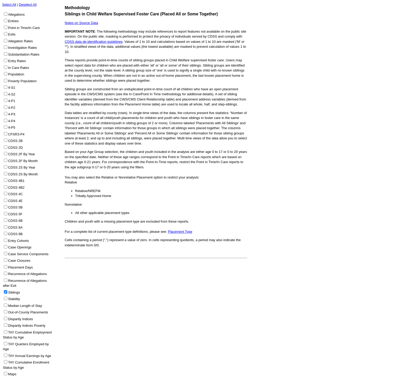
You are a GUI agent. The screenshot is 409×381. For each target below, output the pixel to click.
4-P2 (11, 108)
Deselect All (28, 5)
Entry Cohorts (18, 241)
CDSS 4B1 (16, 181)
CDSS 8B (15, 234)
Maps (12, 374)
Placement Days (20, 267)
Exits (11, 34)
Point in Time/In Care (24, 28)
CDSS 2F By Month (23, 161)
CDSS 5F (15, 214)
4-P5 (11, 127)
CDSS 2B (15, 141)
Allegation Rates (20, 41)
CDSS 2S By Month (23, 174)
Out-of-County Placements (28, 312)
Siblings (14, 292)
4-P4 (11, 121)
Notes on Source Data (81, 23)
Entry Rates (17, 61)
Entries (13, 21)
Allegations (16, 14)
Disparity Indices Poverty (26, 326)
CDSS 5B (15, 207)
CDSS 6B (15, 221)
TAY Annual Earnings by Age (29, 356)
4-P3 (11, 114)
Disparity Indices (20, 319)
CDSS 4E (15, 201)
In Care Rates (18, 68)
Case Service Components (28, 254)
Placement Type (180, 232)
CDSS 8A (15, 227)
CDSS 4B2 (16, 187)
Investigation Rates (22, 48)
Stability (14, 299)
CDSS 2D (15, 148)
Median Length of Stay (25, 306)
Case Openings (20, 247)
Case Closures (19, 261)
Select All (9, 5)
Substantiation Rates (23, 54)
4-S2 (11, 94)
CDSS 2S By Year (21, 167)
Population (16, 74)
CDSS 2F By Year (21, 154)
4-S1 (11, 88)
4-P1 (11, 101)
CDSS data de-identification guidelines (94, 42)
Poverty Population (22, 81)
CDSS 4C (15, 194)
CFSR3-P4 (16, 134)
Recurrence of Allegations (27, 274)
